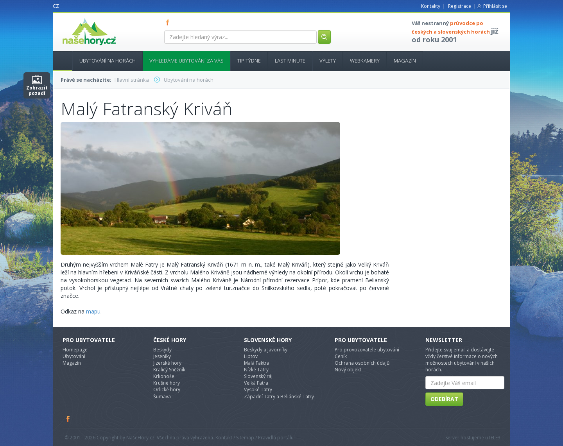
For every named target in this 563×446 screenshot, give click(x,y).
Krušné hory (166, 383)
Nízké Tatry (256, 369)
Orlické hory (166, 389)
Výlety (327, 60)
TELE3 (494, 437)
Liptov (251, 356)
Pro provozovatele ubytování (367, 349)
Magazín (405, 60)
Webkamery (365, 60)
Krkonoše (163, 376)
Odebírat (444, 399)
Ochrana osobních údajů (362, 363)
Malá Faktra (256, 363)
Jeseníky (162, 356)
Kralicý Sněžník (169, 369)
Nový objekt (348, 369)
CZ (56, 6)
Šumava (162, 396)
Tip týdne (249, 60)
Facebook (68, 419)
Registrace (459, 6)
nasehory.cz (75, 18)
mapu (93, 311)
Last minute (290, 60)
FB (169, 22)
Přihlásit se (495, 6)
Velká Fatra (256, 383)
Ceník (341, 356)
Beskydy (162, 349)
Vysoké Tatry (258, 389)
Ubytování (74, 356)
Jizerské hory (167, 363)
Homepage (75, 349)
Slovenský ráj (258, 376)
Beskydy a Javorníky (265, 349)
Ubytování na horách (107, 60)
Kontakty (430, 6)
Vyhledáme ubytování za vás (186, 60)
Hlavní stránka (59, 60)
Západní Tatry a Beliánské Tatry (279, 396)
